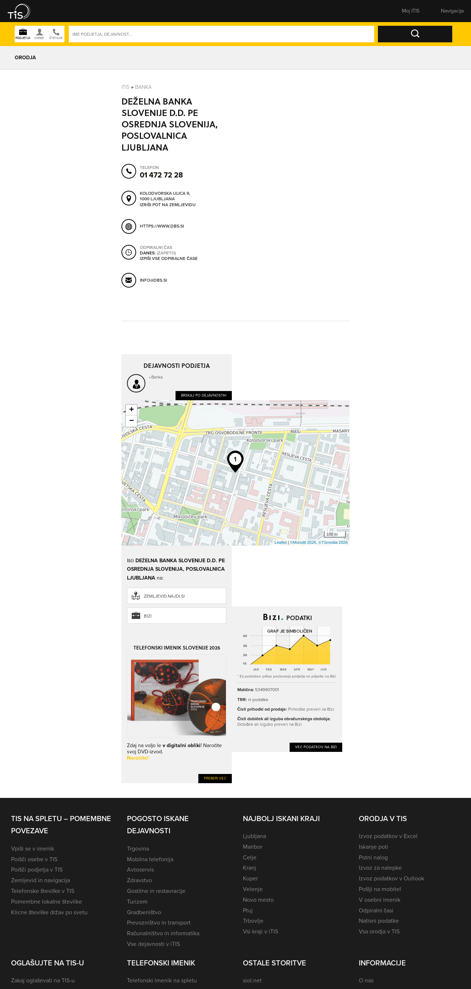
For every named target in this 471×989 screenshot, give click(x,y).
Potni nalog (373, 857)
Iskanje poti (373, 846)
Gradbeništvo (144, 912)
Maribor (252, 846)
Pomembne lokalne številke (46, 901)
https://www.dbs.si (162, 226)
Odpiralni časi (376, 910)
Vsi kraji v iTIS (260, 931)
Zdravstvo (139, 880)
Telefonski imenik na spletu (162, 980)
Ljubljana (254, 836)
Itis (125, 87)
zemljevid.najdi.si (164, 596)
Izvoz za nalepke (380, 867)
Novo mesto (258, 899)
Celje (249, 857)
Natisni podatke (379, 920)
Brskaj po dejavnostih (203, 395)
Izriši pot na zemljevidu (168, 205)
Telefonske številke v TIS (42, 891)
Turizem (137, 901)
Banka (143, 87)
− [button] (131, 421)
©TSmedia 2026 (333, 542)
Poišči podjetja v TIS (37, 869)
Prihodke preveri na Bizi (311, 709)
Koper (250, 878)
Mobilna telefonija (150, 859)
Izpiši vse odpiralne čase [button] (169, 259)
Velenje (253, 889)
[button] (23, 11)
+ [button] (131, 410)
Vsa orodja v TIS (379, 931)
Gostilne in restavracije (156, 891)
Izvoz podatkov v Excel (388, 836)
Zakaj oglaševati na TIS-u (43, 980)
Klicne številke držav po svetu (49, 912)
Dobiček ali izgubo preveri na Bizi (269, 724)
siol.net (252, 980)
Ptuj (248, 910)
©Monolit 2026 (303, 542)
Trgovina (138, 848)
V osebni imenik (379, 899)
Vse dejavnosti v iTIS (153, 944)
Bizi (148, 616)
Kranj (249, 867)
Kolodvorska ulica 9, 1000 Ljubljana (165, 196)
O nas (366, 980)
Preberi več (215, 778)
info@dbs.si (153, 280)
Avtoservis (140, 869)
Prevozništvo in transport (159, 922)
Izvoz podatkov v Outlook (391, 878)
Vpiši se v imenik (32, 848)
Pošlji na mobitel (380, 889)
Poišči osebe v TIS (34, 859)
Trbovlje (253, 920)
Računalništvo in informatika (163, 933)
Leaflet (281, 542)
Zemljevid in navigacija (40, 880)
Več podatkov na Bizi (316, 747)
